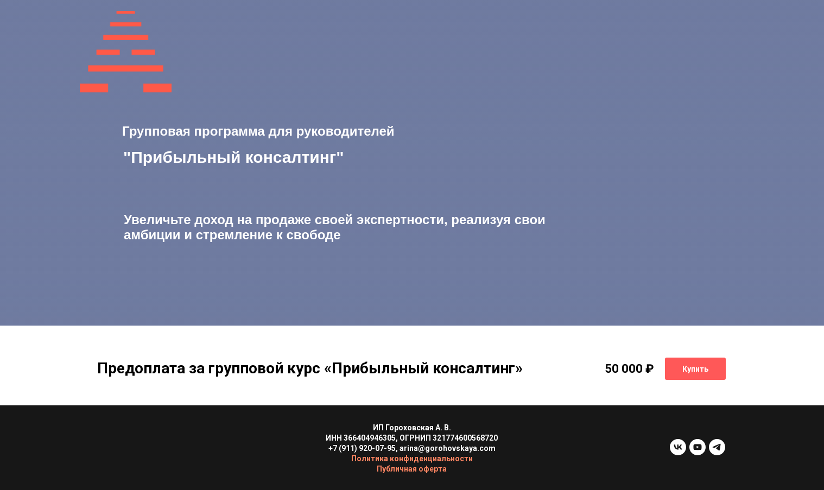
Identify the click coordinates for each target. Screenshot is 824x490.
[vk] (678, 452)
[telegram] (717, 452)
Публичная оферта (412, 468)
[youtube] (697, 452)
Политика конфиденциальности (412, 458)
